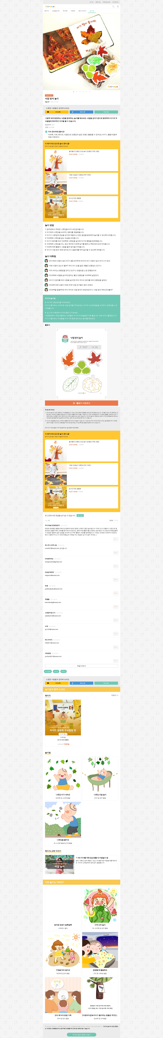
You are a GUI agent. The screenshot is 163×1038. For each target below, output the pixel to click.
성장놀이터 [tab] (56, 11)
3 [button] (80, 92)
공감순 (111, 520)
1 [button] (74, 92)
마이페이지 (115, 2)
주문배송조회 (106, 2)
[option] (81, 51)
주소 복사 (106, 112)
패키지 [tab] (46, 11)
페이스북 (78, 112)
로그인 (91, 2)
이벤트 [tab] (73, 11)
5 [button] (86, 92)
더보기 (114, 695)
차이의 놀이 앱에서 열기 (82, 1034)
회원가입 (98, 2)
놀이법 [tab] (92, 11)
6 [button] (89, 92)
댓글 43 (47, 102)
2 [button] (77, 92)
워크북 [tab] (65, 11)
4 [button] (83, 92)
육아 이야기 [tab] (82, 11)
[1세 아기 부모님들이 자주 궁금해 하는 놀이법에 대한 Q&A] (61, 428)
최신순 (116, 520)
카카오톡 (54, 112)
